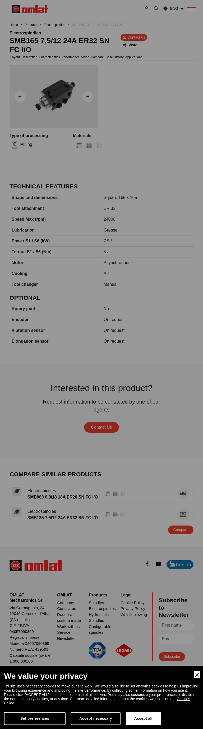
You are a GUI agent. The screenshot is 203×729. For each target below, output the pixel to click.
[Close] (197, 674)
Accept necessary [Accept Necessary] (95, 718)
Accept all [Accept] (143, 718)
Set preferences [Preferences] (34, 718)
